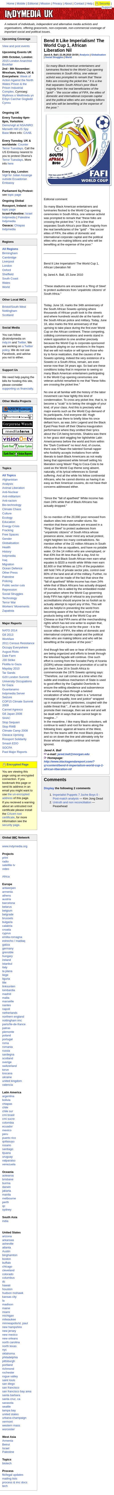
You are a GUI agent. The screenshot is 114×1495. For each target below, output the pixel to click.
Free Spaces (10, 534)
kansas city (9, 1296)
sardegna (8, 1054)
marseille (8, 1001)
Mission (45, 3)
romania (7, 1047)
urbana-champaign (14, 1417)
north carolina (11, 1342)
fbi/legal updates (12, 1474)
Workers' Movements (15, 606)
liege (5, 975)
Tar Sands (8, 672)
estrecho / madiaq (13, 940)
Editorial (33, 3)
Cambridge (9, 257)
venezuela (8, 1164)
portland (7, 1365)
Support (107, 7)
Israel (5, 1448)
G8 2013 (7, 634)
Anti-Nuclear (10, 492)
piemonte (8, 1032)
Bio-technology (11, 505)
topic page (14, 194)
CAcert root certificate (12, 815)
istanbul (7, 963)
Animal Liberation (13, 488)
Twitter (22, 342)
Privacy (57, 3)
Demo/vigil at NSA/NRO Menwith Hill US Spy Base (17, 129)
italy (4, 967)
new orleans (10, 1338)
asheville (8, 1243)
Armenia (7, 1440)
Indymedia (9, 555)
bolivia (6, 1100)
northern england (13, 1016)
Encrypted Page (17, 764)
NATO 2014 (9, 630)
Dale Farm (9, 655)
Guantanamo (10, 689)
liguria (6, 978)
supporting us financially (17, 388)
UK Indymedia (42, 12)
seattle (6, 1406)
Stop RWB (9, 726)
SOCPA (7, 747)
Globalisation (98, 55)
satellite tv (8, 865)
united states (10, 1414)
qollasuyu (8, 1141)
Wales (6, 282)
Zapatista (8, 610)
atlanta (6, 1247)
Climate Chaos (11, 509)
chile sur (7, 1111)
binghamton (9, 1255)
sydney (6, 1209)
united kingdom (12, 1081)
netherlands (9, 1012)
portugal (7, 1039)
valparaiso (8, 1160)
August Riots (10, 651)
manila (6, 1194)
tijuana (6, 1153)
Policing (7, 581)
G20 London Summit (15, 677)
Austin (6, 1251)
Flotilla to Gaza (12, 664)
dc (3, 1281)
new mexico (10, 1334)
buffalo (6, 1262)
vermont (7, 1421)
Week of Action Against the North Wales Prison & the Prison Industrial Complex (17, 84)
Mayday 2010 (11, 668)
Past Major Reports (14, 752)
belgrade (8, 914)
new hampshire (12, 1327)
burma (6, 1183)
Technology (9, 598)
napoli (6, 1009)
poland (6, 1035)
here (11, 163)
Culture (7, 513)
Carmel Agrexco (12, 709)
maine (6, 1308)
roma (5, 1043)
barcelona (8, 903)
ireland (6, 960)
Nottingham (9, 310)
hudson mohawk (12, 1293)
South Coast (10, 278)
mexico (6, 1130)
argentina (8, 1096)
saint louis (8, 1380)
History (6, 551)
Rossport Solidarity (14, 739)
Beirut (6, 1444)
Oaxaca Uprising (13, 735)
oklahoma (8, 1353)
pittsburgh (8, 1361)
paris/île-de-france (14, 1024)
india (5, 1221)
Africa (6, 876)
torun (5, 1069)
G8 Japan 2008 (12, 713)
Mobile (21, 3)
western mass (11, 1425)
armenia (7, 891)
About (68, 3)
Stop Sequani (11, 722)
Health (6, 547)
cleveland (8, 1270)
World (68, 57)
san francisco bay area (16, 1391)
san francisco (10, 1387)
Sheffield (7, 274)
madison (7, 1304)
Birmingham (10, 253)
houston (7, 1289)
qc (3, 1206)
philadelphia (10, 1357)
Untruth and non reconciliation (72, 802)
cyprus (6, 933)
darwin (6, 1187)
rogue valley (10, 1376)
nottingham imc (12, 1020)
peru (5, 1134)
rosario (6, 1145)
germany (8, 948)
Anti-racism (9, 500)
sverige (7, 1062)
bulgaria (7, 922)
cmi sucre (8, 1118)
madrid (6, 994)
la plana (7, 971)
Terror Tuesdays (12, 159)
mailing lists (9, 1478)
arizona (7, 1236)
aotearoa (8, 1175)
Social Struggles (54, 57)
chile (5, 1107)
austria (6, 899)
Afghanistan (10, 479)
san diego (8, 1383)
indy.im (6, 342)
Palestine (8, 576)
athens (6, 895)
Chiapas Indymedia (13, 227)
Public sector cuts (13, 585)
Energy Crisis (10, 526)
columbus (8, 1277)
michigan (8, 1315)
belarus (7, 906)
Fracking (7, 530)
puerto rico (9, 1138)
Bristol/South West (14, 306)
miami (6, 1312)
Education (8, 522)
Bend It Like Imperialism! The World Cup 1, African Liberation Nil (74, 45)
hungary (7, 956)
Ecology (7, 517)
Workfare (8, 639)
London (7, 265)
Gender (7, 538)
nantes (6, 1005)
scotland (7, 1058)
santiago (7, 1149)
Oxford (6, 270)
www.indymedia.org (14, 846)
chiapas (7, 1103)
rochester (8, 1372)
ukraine (7, 1077)
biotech (7, 1463)
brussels (7, 918)
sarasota (7, 1402)
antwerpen (9, 888)
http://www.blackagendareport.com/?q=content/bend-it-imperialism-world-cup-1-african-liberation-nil (74, 765)
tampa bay (9, 1410)
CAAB (27, 132)
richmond (8, 1368)
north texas (9, 1346)
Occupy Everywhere (15, 647)
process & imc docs (14, 1482)
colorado (7, 1274)
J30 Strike (8, 660)
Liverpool (8, 261)
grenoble (8, 952)
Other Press (10, 572)
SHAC (6, 718)
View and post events (16, 46)
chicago (7, 1266)
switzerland (9, 1066)
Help (90, 3)
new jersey (9, 1330)
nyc (4, 1349)
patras (6, 1028)
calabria (7, 925)
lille (4, 982)
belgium (7, 910)
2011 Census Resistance (18, 643)
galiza (6, 944)
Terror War (9, 602)
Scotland (8, 315)
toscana (7, 1073)
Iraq (4, 560)
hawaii (6, 1285)
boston (6, 1259)
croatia (6, 929)
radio (5, 861)
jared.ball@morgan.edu (73, 754)
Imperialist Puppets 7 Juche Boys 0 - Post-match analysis (76, 796)
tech (5, 1486)
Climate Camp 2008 (15, 730)
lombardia (8, 990)
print (5, 857)
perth (5, 1202)
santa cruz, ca (11, 1399)
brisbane (7, 1179)
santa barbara (11, 1395)
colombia (8, 1122)
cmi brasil (8, 1115)
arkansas (8, 1240)
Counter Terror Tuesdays (15, 146)
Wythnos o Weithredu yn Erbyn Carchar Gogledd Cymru (18, 99)
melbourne (9, 1198)
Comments (55, 779)
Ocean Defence (12, 568)
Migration (8, 564)
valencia (7, 1084)
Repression (9, 589)
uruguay (7, 1156)
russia (6, 1050)
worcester (8, 1429)
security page (10, 825)
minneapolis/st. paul (15, 1323)
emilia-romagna (12, 937)
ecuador (7, 1126)
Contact (79, 3)
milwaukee (9, 1319)
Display (49, 788)
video (5, 869)
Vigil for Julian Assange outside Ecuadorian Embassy (17, 178)
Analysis (84, 55)
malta (5, 997)
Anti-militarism (11, 496)
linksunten (8, 986)
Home (10, 3)
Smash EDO (10, 743)
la (3, 1300)
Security (104, 3)
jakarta (6, 1190)
